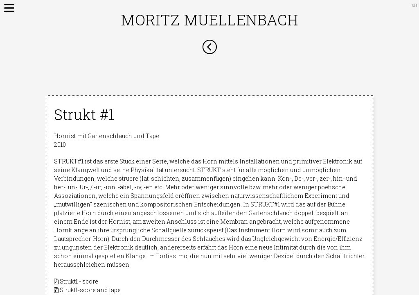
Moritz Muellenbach (209, 20)
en (414, 4)
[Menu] (6, 6)
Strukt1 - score (76, 281)
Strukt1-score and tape (87, 290)
